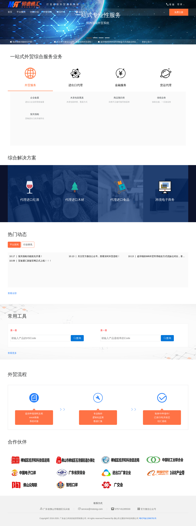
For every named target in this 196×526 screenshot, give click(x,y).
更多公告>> (147, 42)
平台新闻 (14, 244)
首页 (10, 12)
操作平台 (81, 12)
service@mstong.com (90, 509)
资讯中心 (61, 12)
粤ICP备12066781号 (147, 518)
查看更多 (12, 353)
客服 (170, 4)
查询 (77, 338)
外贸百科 (47, 12)
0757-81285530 (120, 509)
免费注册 (178, 12)
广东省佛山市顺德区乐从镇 (55, 509)
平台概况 (21, 12)
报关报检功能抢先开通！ (23, 42)
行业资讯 (27, 244)
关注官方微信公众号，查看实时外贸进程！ (75, 42)
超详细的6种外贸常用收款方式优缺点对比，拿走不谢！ (124, 42)
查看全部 (12, 293)
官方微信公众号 (146, 509)
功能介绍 (34, 12)
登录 (180, 4)
